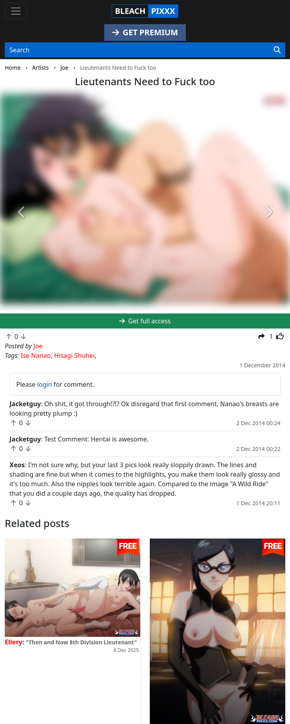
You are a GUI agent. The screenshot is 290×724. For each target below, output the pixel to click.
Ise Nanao (36, 355)
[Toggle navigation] (16, 11)
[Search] (277, 49)
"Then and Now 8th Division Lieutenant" (81, 642)
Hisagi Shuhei (74, 355)
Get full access (144, 321)
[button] (22, 213)
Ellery (13, 642)
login (44, 384)
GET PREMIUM (145, 32)
